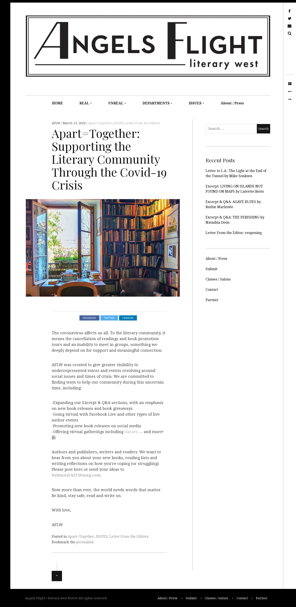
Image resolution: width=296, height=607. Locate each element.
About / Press (232, 103)
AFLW (56, 123)
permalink (85, 542)
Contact (212, 290)
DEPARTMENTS (156, 103)
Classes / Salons (218, 279)
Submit (211, 269)
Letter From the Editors (143, 123)
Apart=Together (100, 123)
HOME (57, 103)
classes (131, 431)
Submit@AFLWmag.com (76, 475)
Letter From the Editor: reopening (234, 233)
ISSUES (195, 103)
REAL (84, 103)
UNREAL (115, 103)
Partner (212, 300)
